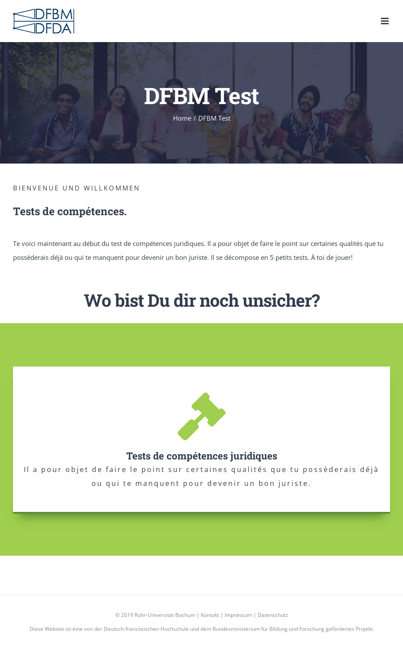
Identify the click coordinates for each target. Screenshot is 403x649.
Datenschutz (273, 615)
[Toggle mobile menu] (385, 21)
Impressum (238, 615)
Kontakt (210, 615)
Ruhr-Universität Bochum (164, 615)
